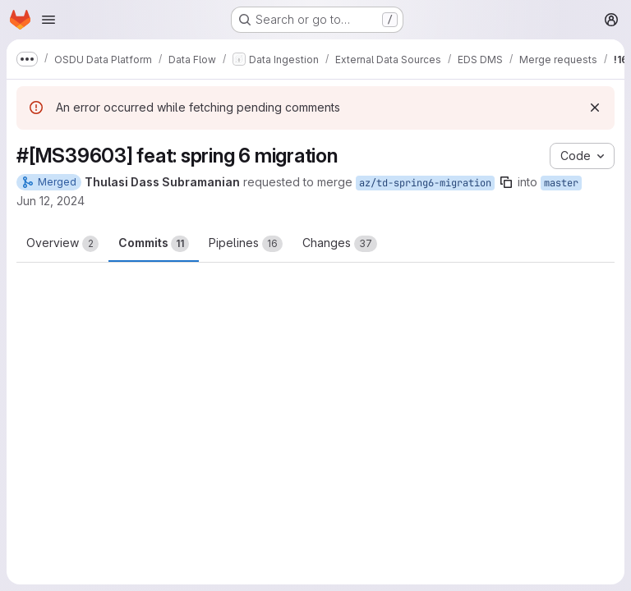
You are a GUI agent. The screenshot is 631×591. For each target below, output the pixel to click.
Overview (62, 244)
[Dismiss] (595, 107)
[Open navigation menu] (48, 20)
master (561, 183)
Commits (153, 244)
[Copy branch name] (506, 182)
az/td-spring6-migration (425, 183)
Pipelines (246, 244)
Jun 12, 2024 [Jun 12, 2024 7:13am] (50, 201)
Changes (339, 244)
